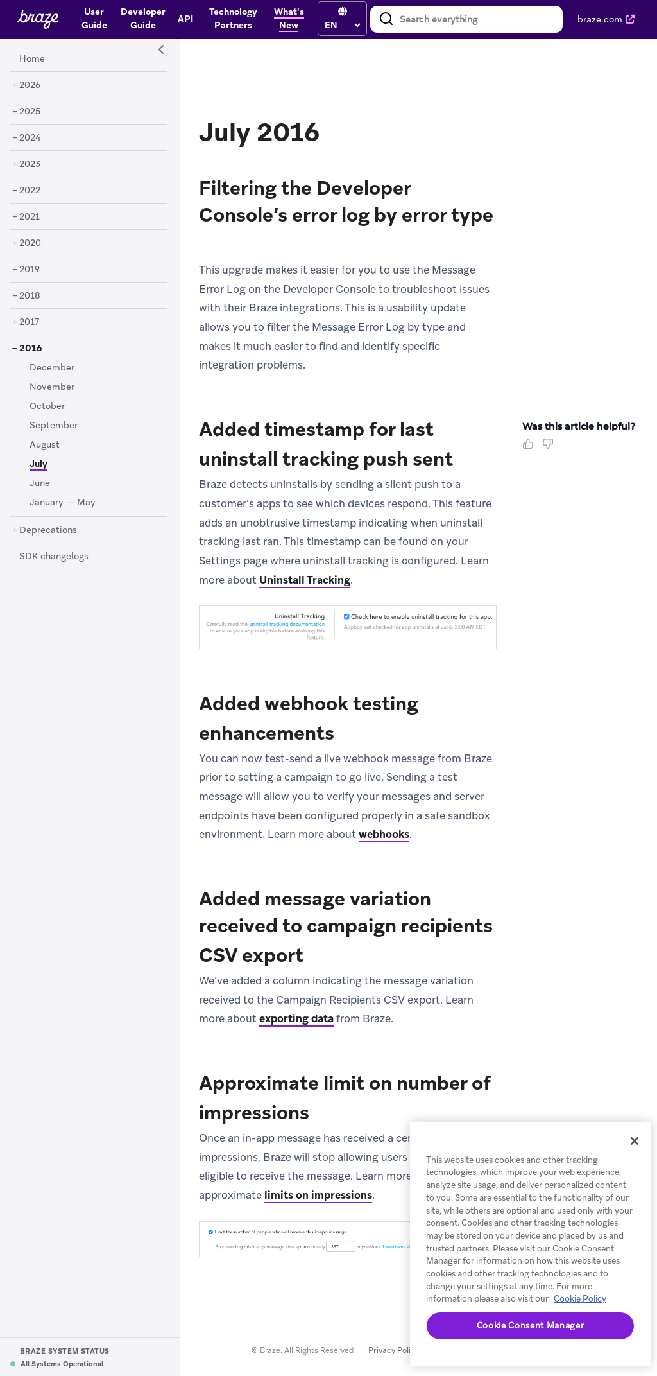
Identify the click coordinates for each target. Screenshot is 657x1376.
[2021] (29, 217)
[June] (40, 483)
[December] (52, 367)
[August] (45, 445)
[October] (47, 406)
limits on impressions (318, 1195)
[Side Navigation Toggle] (161, 50)
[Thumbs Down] (550, 448)
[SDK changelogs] (54, 556)
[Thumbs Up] (530, 448)
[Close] (634, 1141)
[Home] (32, 59)
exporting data (296, 1018)
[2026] (29, 85)
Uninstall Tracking (304, 580)
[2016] (30, 348)
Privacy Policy (393, 1350)
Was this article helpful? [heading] (578, 426)
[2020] (30, 243)
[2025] (29, 111)
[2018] (29, 296)
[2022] (29, 190)
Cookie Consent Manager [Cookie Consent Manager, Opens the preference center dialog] (530, 1325)
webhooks (384, 834)
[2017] (29, 322)
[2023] (29, 164)
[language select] (342, 25)
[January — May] (63, 502)
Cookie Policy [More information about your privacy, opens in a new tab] (580, 1298)
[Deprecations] (48, 530)
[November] (52, 387)
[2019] (29, 269)
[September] (54, 425)
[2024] (30, 138)
